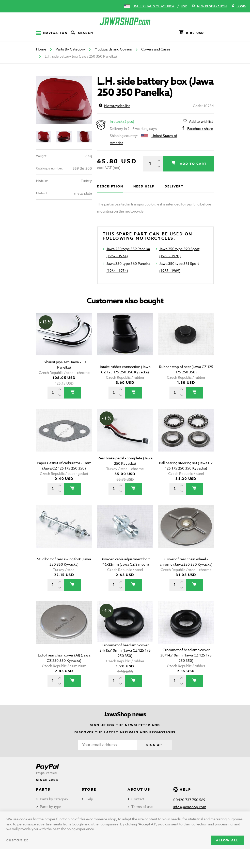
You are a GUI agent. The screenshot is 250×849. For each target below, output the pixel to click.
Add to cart (192, 164)
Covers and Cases (155, 49)
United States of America (153, 6)
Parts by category (54, 798)
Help (89, 798)
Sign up (154, 745)
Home (41, 49)
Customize (17, 840)
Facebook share (200, 128)
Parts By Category (70, 49)
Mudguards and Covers (113, 49)
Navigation (52, 33)
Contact (137, 798)
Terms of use (142, 806)
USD (184, 6)
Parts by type (50, 806)
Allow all (227, 840)
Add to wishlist (201, 121)
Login (239, 6)
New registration (209, 6)
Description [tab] (110, 186)
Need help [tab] (143, 186)
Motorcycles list (114, 105)
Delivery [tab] (174, 186)
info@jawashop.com (189, 806)
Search (81, 33)
